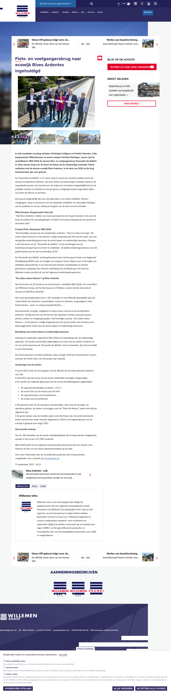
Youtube (148, 3)
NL (119, 4)
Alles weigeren (123, 688)
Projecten (55, 12)
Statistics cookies (12, 674)
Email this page (100, 58)
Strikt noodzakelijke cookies (16, 661)
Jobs (82, 12)
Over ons (91, 12)
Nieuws (74, 12)
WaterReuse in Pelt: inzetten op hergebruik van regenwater (121, 90)
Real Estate (148, 12)
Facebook (142, 3)
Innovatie (65, 12)
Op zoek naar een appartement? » (56, 3)
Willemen (22, 11)
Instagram (155, 3)
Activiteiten (44, 12)
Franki (43, 486)
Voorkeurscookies (12, 668)
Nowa (34, 486)
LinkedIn (135, 3)
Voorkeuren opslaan (18, 688)
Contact (100, 12)
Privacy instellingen (85, 649)
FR (124, 4)
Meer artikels (131, 103)
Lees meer (63, 654)
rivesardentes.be (51, 458)
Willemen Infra (23, 485)
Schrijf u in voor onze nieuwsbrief (131, 67)
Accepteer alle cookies (151, 688)
